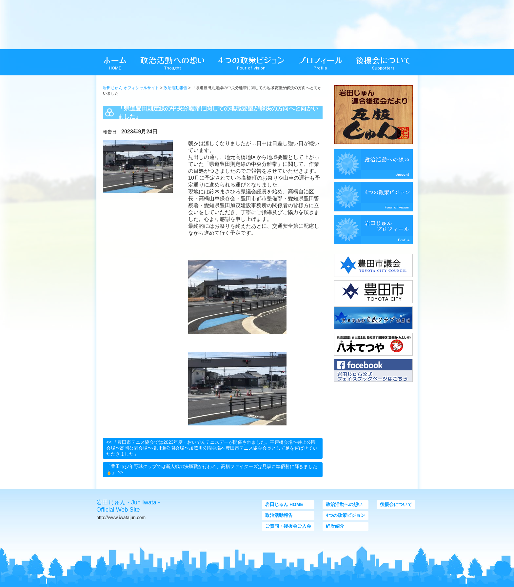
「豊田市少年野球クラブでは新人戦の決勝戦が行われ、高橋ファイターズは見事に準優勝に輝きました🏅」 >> (211, 469)
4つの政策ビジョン (345, 515)
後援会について (396, 504)
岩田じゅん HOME (284, 504)
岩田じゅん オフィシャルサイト (131, 88)
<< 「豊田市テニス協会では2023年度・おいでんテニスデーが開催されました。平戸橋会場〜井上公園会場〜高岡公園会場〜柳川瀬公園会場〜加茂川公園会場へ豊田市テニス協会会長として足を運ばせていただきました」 (211, 448)
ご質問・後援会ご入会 (288, 526)
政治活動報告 (175, 88)
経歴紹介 (335, 526)
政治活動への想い (344, 504)
